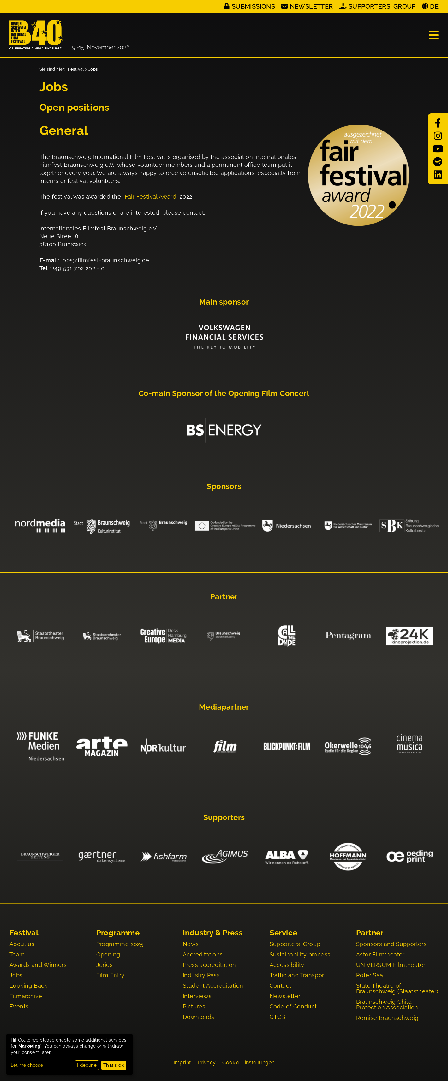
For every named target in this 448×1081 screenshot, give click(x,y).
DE (434, 6)
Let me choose (27, 1065)
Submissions (253, 6)
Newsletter (311, 6)
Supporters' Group (382, 6)
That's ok (113, 1065)
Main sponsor (224, 302)
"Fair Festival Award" (150, 196)
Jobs (93, 69)
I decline (87, 1065)
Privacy (207, 1062)
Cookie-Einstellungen (248, 1062)
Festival (76, 69)
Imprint (182, 1062)
